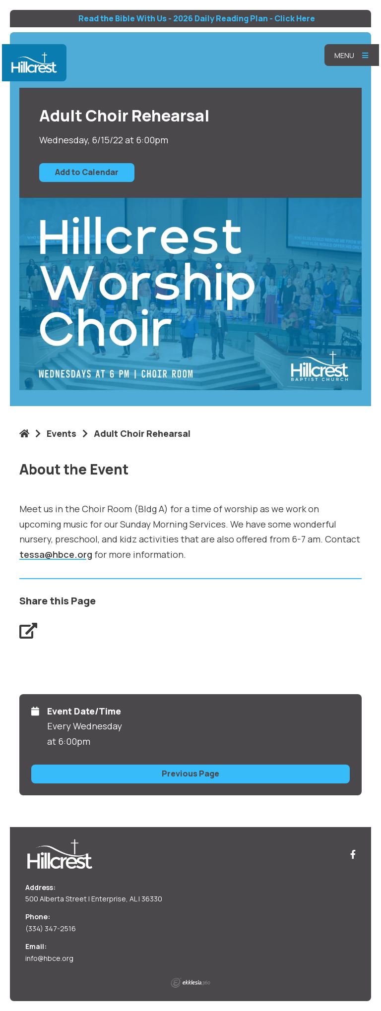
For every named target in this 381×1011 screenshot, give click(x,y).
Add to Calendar (87, 172)
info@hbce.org (49, 958)
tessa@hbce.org (55, 554)
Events (61, 433)
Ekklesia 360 (190, 983)
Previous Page (190, 773)
